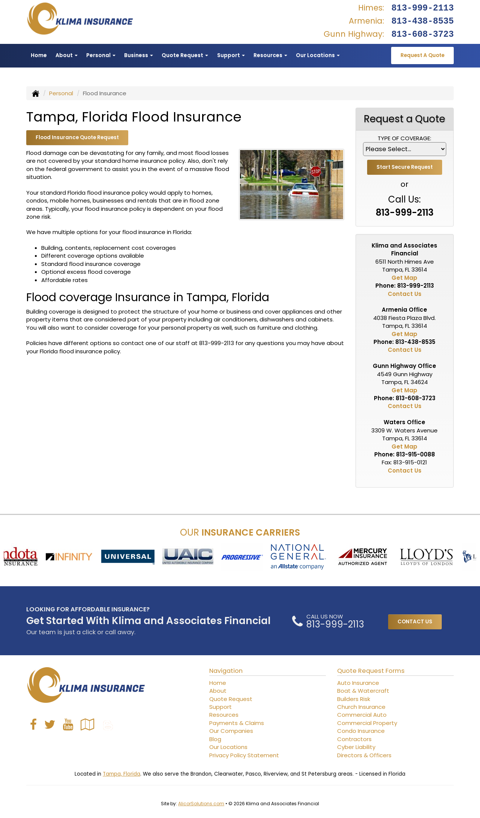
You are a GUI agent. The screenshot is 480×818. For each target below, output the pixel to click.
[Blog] (108, 724)
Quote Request (230, 699)
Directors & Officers (364, 755)
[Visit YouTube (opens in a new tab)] (68, 724)
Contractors (354, 739)
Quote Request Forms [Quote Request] (371, 670)
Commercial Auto (362, 715)
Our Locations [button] (318, 55)
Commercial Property (367, 723)
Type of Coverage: (404, 138)
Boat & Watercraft (363, 691)
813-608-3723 (423, 34)
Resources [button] (270, 55)
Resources (223, 715)
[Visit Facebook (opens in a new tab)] (33, 724)
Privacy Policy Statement (244, 755)
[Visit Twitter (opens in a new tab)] (49, 724)
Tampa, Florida (121, 773)
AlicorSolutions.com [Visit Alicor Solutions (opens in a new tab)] (201, 803)
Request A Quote (422, 55)
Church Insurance (361, 707)
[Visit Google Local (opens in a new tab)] (87, 724)
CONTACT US (415, 621)
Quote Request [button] (185, 55)
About (217, 691)
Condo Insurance (361, 731)
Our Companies (231, 731)
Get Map (404, 278)
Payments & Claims (236, 723)
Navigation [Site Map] (226, 670)
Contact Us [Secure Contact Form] (405, 294)
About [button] (67, 55)
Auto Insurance (358, 683)
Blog (215, 739)
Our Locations (228, 747)
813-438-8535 (423, 21)
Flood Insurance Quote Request (77, 137)
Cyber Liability (356, 747)
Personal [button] (101, 55)
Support (220, 707)
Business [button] (138, 55)
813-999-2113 (423, 8)
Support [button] (231, 55)
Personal (61, 93)
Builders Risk (353, 699)
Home (39, 55)
